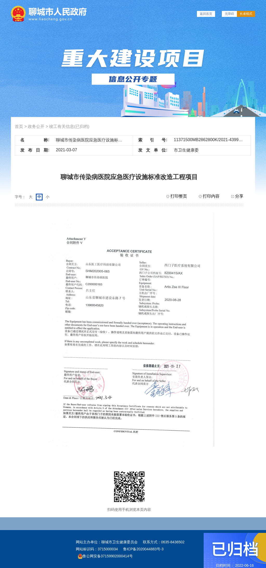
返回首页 (206, 14)
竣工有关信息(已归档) (69, 126)
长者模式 (246, 14)
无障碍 (229, 14)
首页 (19, 126)
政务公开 (36, 126)
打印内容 (209, 196)
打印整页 (176, 196)
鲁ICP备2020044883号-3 (143, 549)
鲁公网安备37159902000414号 (105, 556)
